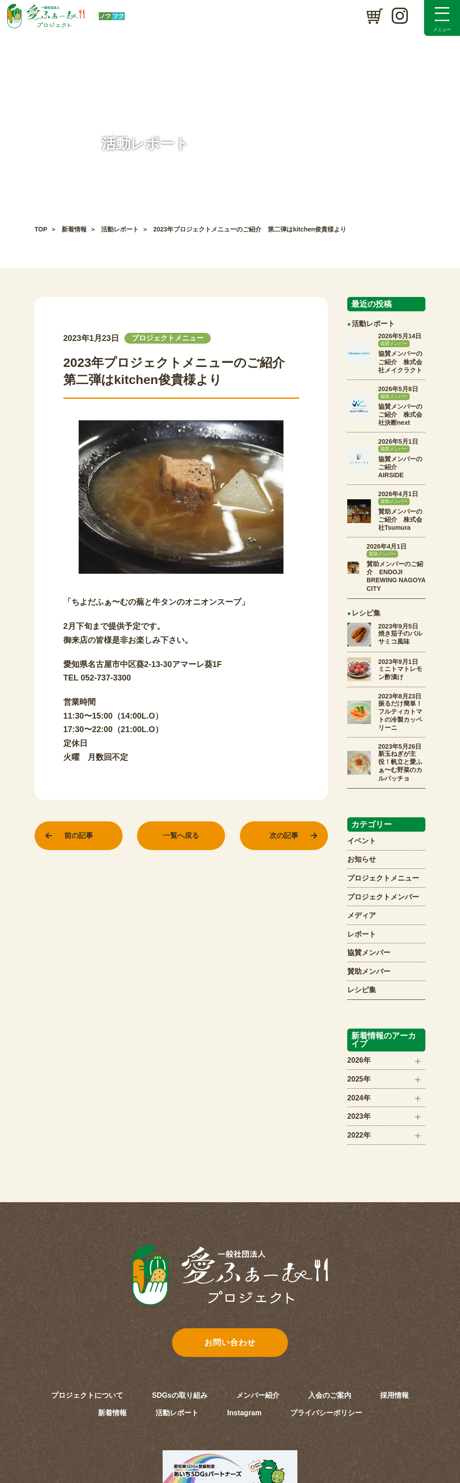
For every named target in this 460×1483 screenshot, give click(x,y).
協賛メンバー (368, 952)
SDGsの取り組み (180, 1395)
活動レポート (120, 229)
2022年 (359, 1135)
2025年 (359, 1079)
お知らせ (361, 859)
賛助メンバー (368, 971)
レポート (361, 934)
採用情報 (394, 1395)
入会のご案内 (329, 1395)
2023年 (359, 1116)
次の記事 (284, 835)
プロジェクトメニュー (383, 878)
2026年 (359, 1060)
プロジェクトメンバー (383, 897)
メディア (361, 915)
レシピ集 (361, 990)
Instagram (244, 1413)
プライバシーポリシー (326, 1413)
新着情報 (74, 229)
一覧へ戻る (181, 835)
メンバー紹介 (257, 1395)
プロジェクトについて (87, 1395)
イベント (361, 841)
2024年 (359, 1098)
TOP (41, 229)
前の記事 (78, 835)
